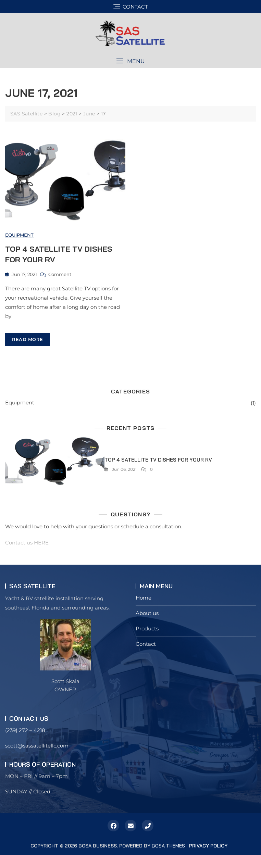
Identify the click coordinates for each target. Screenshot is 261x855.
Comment (59, 274)
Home (143, 597)
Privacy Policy (208, 846)
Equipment (19, 235)
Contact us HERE (27, 542)
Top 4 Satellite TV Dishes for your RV (158, 459)
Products (147, 628)
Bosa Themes (168, 846)
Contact (146, 644)
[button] (130, 61)
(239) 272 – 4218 (25, 730)
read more (27, 339)
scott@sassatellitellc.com (37, 745)
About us (147, 613)
